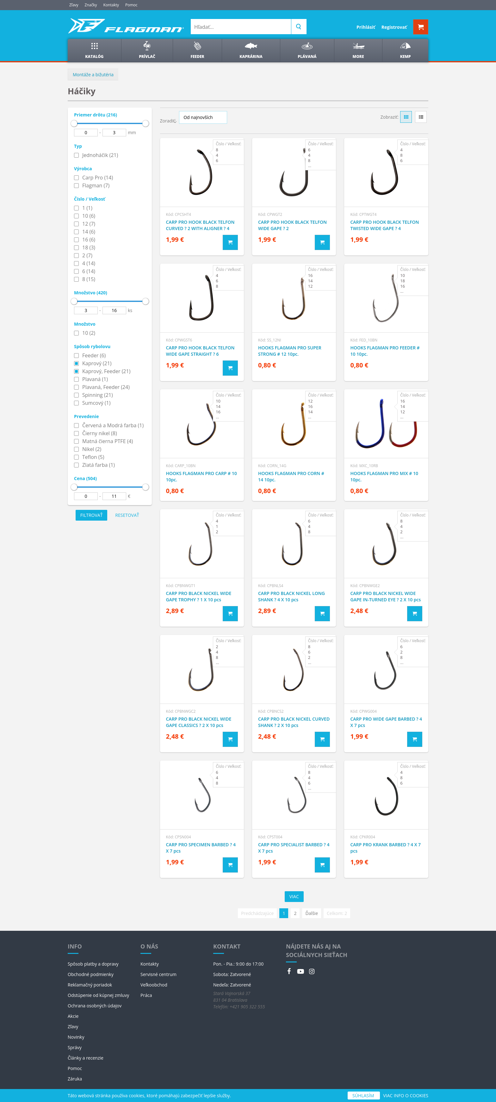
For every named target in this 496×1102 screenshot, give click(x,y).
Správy (75, 1047)
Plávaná (307, 50)
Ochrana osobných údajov (94, 1006)
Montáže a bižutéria (93, 75)
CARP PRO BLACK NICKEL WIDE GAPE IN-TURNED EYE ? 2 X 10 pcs (385, 596)
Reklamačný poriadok (90, 985)
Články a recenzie (85, 1058)
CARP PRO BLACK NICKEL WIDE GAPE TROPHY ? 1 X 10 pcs (199, 596)
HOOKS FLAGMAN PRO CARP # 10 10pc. (201, 476)
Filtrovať (91, 515)
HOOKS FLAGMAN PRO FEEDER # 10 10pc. (384, 351)
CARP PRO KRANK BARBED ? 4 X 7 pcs (385, 848)
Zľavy (73, 5)
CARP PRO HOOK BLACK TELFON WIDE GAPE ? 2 (292, 225)
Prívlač (147, 50)
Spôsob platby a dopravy (93, 964)
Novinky (76, 1037)
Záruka (75, 1079)
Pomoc (131, 5)
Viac (294, 896)
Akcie (73, 1016)
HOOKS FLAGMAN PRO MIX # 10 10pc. (384, 476)
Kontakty (111, 5)
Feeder (197, 50)
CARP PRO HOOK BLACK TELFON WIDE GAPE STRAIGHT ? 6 (200, 351)
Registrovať (394, 27)
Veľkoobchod (153, 985)
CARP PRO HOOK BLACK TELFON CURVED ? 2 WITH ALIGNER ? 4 (200, 225)
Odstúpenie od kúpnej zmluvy (98, 995)
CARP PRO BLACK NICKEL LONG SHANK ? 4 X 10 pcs (291, 596)
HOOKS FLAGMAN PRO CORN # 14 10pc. (291, 476)
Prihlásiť (365, 27)
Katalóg (94, 50)
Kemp (405, 50)
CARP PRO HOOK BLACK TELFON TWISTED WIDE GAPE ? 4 (384, 225)
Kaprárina (250, 50)
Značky (91, 5)
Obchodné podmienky (91, 974)
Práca (146, 995)
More (358, 50)
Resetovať (127, 515)
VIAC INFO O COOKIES (405, 1096)
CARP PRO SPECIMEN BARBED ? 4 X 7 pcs (201, 848)
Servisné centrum (158, 974)
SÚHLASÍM (363, 1096)
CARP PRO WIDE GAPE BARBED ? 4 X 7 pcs (386, 722)
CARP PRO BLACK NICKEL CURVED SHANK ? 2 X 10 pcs (294, 722)
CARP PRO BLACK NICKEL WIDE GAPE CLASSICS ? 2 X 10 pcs (199, 722)
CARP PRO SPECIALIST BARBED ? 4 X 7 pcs (294, 848)
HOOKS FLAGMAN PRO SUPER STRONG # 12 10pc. (289, 351)
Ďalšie (311, 913)
